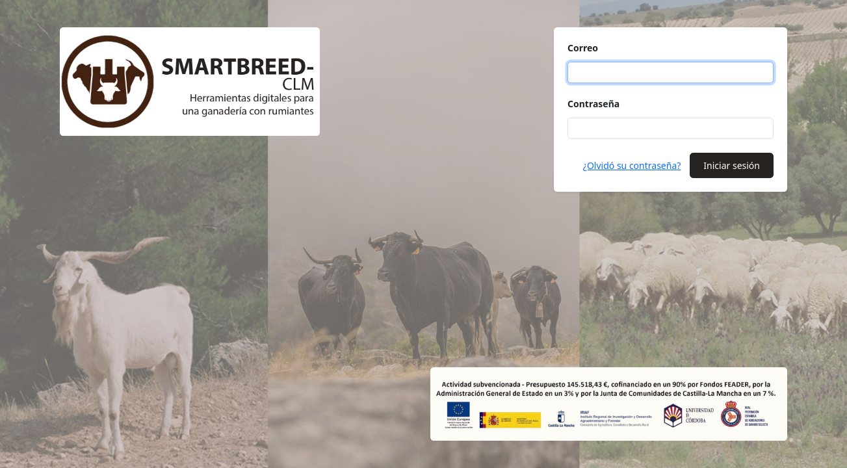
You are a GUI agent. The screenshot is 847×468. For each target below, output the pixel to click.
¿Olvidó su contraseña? (632, 165)
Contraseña (593, 104)
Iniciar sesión (731, 165)
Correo (582, 48)
